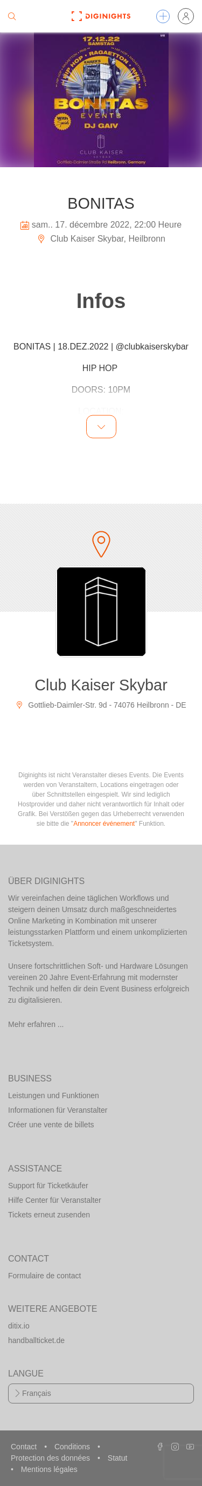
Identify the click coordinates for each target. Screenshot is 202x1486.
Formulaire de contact (44, 1275)
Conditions (73, 1446)
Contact (25, 1446)
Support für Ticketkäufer (48, 1185)
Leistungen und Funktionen (53, 1095)
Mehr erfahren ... (36, 1024)
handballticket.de (36, 1340)
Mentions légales (49, 1469)
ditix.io (19, 1325)
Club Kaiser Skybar (100, 685)
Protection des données (51, 1458)
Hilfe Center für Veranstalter (54, 1200)
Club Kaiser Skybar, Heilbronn (101, 238)
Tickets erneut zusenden (49, 1214)
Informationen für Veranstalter (57, 1110)
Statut (118, 1458)
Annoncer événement (104, 823)
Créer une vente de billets (51, 1124)
